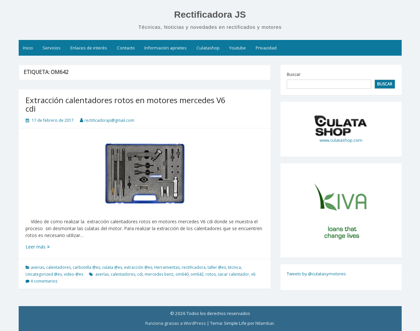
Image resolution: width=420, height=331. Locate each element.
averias (37, 267)
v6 (253, 274)
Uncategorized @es (44, 274)
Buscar (294, 74)
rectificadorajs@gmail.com (109, 120)
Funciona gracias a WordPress (175, 323)
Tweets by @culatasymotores (316, 274)
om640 (182, 274)
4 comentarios (43, 281)
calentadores (58, 267)
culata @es (112, 267)
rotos (211, 274)
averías (102, 274)
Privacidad (266, 48)
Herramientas (167, 267)
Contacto (126, 48)
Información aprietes (165, 48)
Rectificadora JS (210, 14)
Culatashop (208, 48)
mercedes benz (159, 274)
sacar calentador (233, 274)
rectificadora (194, 267)
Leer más (49, 246)
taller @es (217, 267)
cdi (140, 274)
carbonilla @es (86, 267)
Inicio (28, 48)
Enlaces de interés (88, 48)
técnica (234, 267)
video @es (73, 274)
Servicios (52, 48)
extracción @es (138, 267)
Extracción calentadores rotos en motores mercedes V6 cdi (126, 104)
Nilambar (264, 323)
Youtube (237, 48)
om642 (197, 274)
